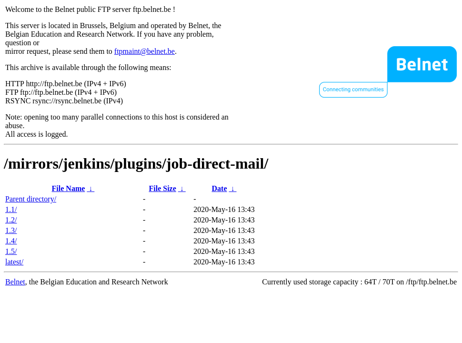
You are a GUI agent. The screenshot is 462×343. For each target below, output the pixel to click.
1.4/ (11, 241)
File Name (68, 188)
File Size (162, 188)
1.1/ (11, 209)
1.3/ (11, 230)
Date (219, 188)
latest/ (14, 262)
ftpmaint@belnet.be (144, 51)
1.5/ (11, 251)
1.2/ (11, 220)
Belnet (15, 282)
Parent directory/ (30, 199)
